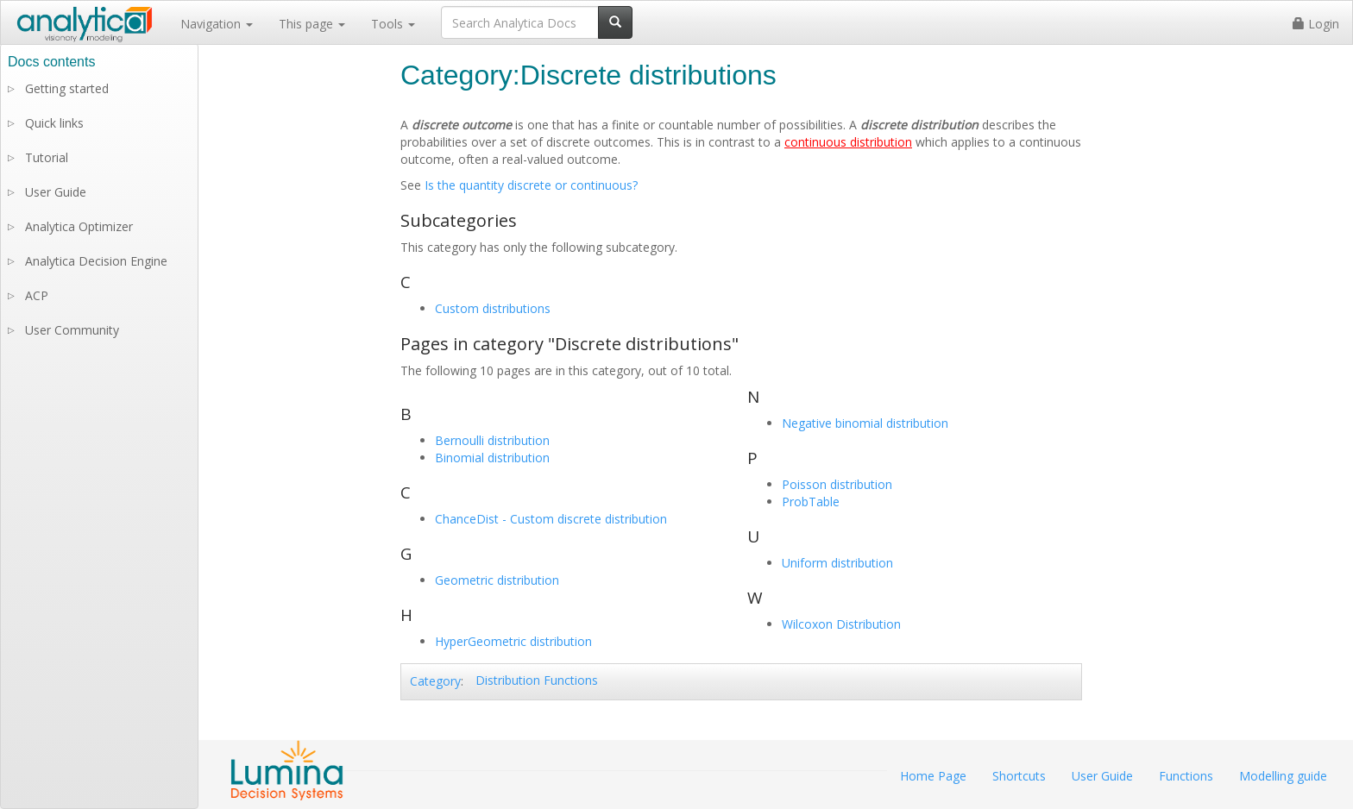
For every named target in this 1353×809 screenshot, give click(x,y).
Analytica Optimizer (79, 226)
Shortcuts (1019, 776)
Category (435, 681)
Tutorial (46, 157)
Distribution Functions (536, 680)
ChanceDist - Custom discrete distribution (551, 519)
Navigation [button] (216, 24)
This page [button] (312, 24)
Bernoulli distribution (492, 440)
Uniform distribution (837, 563)
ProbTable (811, 501)
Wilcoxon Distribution (841, 624)
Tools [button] (393, 24)
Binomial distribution (492, 457)
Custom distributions (493, 308)
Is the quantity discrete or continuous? (531, 185)
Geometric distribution (497, 580)
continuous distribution (848, 142)
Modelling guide (1283, 776)
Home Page (933, 776)
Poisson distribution (837, 484)
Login (1316, 24)
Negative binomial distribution (865, 423)
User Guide (55, 192)
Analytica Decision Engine (96, 261)
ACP (36, 295)
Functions (1186, 776)
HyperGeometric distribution (513, 641)
